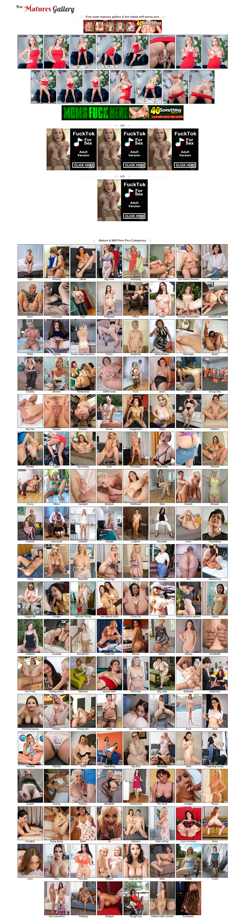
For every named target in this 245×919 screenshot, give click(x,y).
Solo (109, 465)
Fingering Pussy (214, 765)
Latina (215, 615)
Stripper (110, 915)
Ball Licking (162, 840)
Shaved (215, 465)
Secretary (136, 465)
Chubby (30, 390)
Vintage (162, 578)
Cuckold (56, 652)
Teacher (215, 278)
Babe (30, 353)
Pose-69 (109, 652)
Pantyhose (83, 652)
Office (136, 315)
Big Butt (136, 765)
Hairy (30, 578)
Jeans (162, 390)
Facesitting (215, 540)
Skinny (188, 652)
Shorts (56, 578)
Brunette (162, 540)
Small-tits (136, 353)
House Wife (109, 690)
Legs (109, 727)
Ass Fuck (30, 690)
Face (188, 540)
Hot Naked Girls (109, 615)
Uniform (215, 428)
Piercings (136, 690)
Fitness (56, 727)
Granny (83, 802)
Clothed (83, 540)
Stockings (109, 578)
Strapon (162, 278)
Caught (109, 540)
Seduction (215, 690)
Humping (136, 278)
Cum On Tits (136, 877)
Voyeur (109, 877)
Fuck (136, 390)
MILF (30, 315)
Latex (56, 465)
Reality (30, 465)
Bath (189, 765)
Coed (215, 877)
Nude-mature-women (83, 353)
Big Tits (30, 428)
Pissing (56, 278)
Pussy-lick (83, 727)
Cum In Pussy (188, 840)
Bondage (162, 765)
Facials (188, 503)
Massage (188, 353)
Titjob (162, 428)
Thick (83, 765)
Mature (188, 428)
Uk (109, 840)
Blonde (56, 390)
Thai (188, 465)
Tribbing (83, 915)
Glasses (136, 840)
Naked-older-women (162, 915)
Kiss (56, 877)
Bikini (56, 503)
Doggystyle (136, 428)
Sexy (215, 840)
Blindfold (109, 802)
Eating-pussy (56, 690)
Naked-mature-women (188, 615)
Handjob (83, 503)
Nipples (56, 428)
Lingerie (136, 540)
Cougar (56, 615)
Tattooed (83, 690)
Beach (162, 615)
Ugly (30, 278)
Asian (188, 390)
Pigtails (56, 353)
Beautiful (83, 578)
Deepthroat (215, 315)
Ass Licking (136, 727)
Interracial (56, 540)
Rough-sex (136, 915)
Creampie (56, 315)
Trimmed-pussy (30, 727)
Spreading (83, 465)
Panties (57, 765)
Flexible (30, 765)
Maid (83, 840)
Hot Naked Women (188, 278)
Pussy (215, 802)
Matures (45, 8)
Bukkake (188, 690)
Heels (83, 278)
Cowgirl (188, 802)
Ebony (136, 652)
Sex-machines (57, 915)
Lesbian (30, 540)
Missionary (215, 578)
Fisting (56, 802)
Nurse (109, 428)
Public (188, 877)
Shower (215, 503)
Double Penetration (188, 315)
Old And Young (83, 615)
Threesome (83, 390)
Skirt (162, 503)
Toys (83, 315)
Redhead (136, 503)
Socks (109, 353)
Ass (188, 578)
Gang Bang (56, 840)
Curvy (30, 503)
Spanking (110, 765)
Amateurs (162, 727)
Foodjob (30, 840)
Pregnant (109, 315)
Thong (136, 578)
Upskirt (30, 802)
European (188, 915)
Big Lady (162, 690)
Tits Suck (162, 802)
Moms (162, 652)
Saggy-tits (30, 615)
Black (215, 353)
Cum (30, 877)
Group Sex (215, 390)
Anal (215, 727)
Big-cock (109, 278)
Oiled (162, 315)
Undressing (136, 802)
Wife (162, 877)
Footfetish (215, 652)
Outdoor (30, 652)
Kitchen (83, 428)
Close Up (136, 615)
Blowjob (109, 503)
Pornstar (83, 877)
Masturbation (162, 353)
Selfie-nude (109, 390)
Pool (188, 727)
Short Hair (162, 465)
